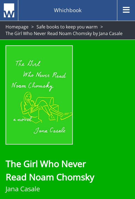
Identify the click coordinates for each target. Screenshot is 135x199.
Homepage (17, 27)
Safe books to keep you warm (67, 27)
